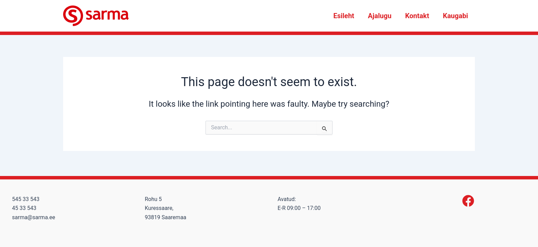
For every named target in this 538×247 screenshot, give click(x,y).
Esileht (343, 16)
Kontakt (417, 16)
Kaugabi (455, 16)
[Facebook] (468, 201)
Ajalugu (379, 16)
